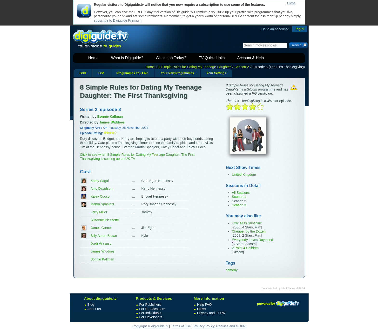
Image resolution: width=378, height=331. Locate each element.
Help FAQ (204, 304)
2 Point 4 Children (245, 248)
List (101, 73)
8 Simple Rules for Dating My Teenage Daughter (194, 67)
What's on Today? (171, 58)
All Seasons (241, 193)
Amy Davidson (101, 188)
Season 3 (239, 205)
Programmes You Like (132, 73)
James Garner (101, 228)
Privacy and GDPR (211, 313)
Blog (91, 304)
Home (93, 58)
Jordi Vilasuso (101, 243)
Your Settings (216, 73)
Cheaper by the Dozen (249, 231)
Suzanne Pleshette (105, 220)
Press (201, 309)
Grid (83, 73)
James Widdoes (103, 251)
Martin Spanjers (102, 204)
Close (291, 3)
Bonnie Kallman (102, 259)
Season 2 (242, 67)
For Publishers (150, 304)
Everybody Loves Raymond (252, 240)
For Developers (150, 317)
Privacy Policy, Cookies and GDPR (220, 326)
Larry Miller (99, 212)
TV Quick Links (212, 58)
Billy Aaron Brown (104, 236)
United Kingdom (244, 174)
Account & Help (250, 58)
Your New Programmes (177, 73)
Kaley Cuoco (100, 196)
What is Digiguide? (127, 58)
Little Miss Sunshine (247, 223)
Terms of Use (181, 326)
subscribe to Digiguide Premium (118, 20)
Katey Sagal (100, 181)
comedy (232, 270)
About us (94, 309)
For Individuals (150, 313)
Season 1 (239, 197)
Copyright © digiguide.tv (150, 326)
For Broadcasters (152, 309)
